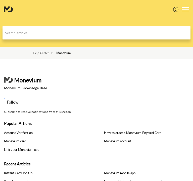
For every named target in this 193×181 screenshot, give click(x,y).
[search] (96, 32)
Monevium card (15, 141)
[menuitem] (176, 9)
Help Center (41, 53)
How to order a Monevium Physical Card (132, 132)
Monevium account (117, 141)
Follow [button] (13, 102)
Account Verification (18, 132)
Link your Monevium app (21, 149)
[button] (176, 9)
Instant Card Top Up (18, 173)
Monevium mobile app (119, 173)
